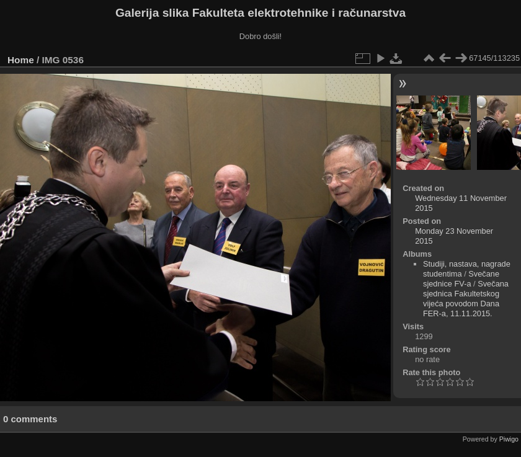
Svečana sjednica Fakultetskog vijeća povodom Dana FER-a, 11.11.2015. (466, 298)
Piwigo (509, 439)
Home (20, 60)
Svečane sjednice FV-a (461, 278)
